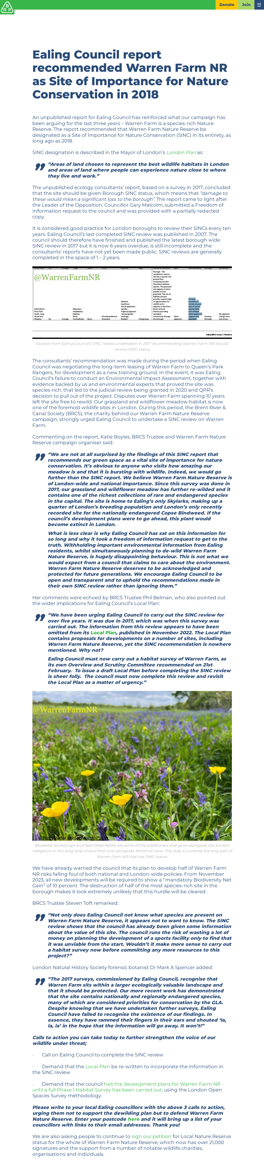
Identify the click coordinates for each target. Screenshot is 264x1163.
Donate (226, 4)
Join (246, 4)
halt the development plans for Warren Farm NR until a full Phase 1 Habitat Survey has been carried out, (126, 1087)
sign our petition (151, 1136)
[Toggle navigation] (259, 5)
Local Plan (103, 632)
